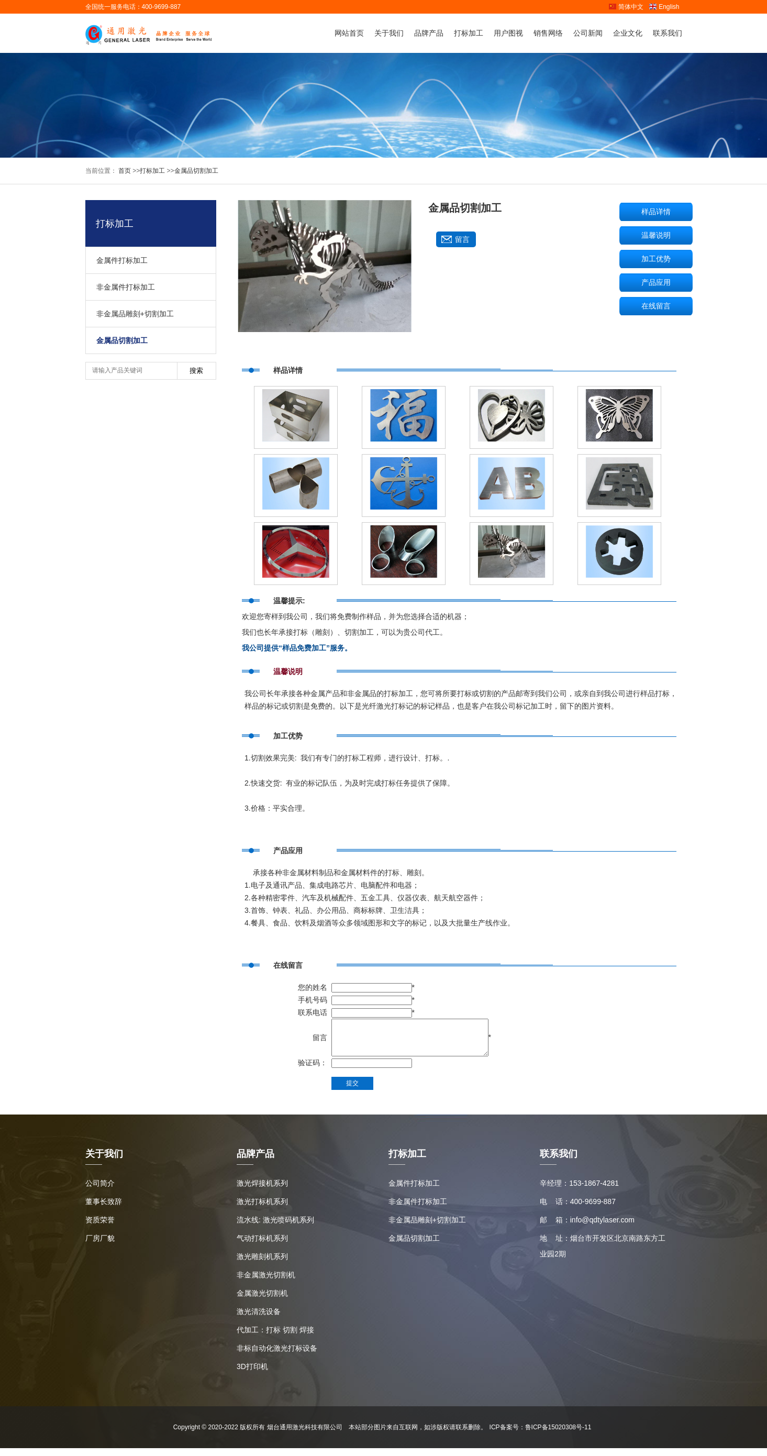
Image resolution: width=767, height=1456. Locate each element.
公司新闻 (588, 33)
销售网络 (548, 33)
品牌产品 (428, 33)
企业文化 (627, 33)
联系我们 (667, 33)
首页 (124, 170)
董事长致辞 (103, 1209)
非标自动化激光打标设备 (277, 1356)
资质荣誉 (100, 1227)
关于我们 (389, 33)
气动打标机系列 (262, 1246)
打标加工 (468, 33)
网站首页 (349, 33)
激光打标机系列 (262, 1209)
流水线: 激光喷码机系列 (275, 1227)
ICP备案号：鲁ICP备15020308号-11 (541, 1435)
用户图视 (508, 33)
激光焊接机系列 (262, 1191)
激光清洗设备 (259, 1319)
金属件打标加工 (122, 260)
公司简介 (100, 1191)
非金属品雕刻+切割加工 (135, 314)
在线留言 (656, 306)
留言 (462, 239)
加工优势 (656, 259)
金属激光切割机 (262, 1301)
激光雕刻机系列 (262, 1264)
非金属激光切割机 (266, 1282)
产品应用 (656, 282)
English (664, 6)
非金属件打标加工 (125, 287)
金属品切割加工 (196, 170)
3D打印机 (252, 1374)
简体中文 (625, 6)
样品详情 (656, 211)
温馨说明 (656, 235)
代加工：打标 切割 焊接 (275, 1337)
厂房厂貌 (100, 1246)
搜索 (196, 370)
